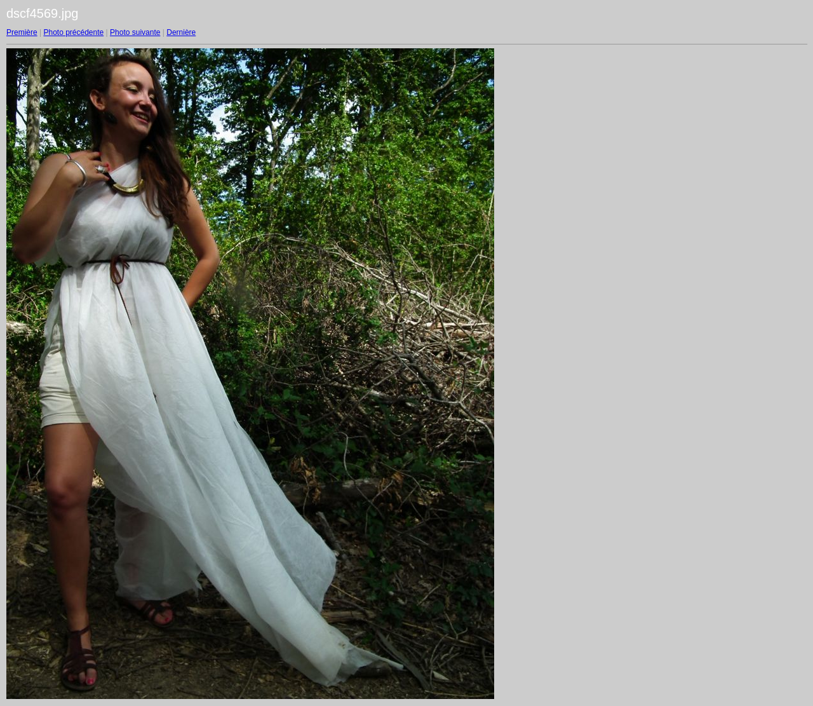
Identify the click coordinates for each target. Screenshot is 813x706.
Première (21, 32)
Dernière (181, 32)
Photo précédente (73, 32)
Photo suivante (135, 32)
